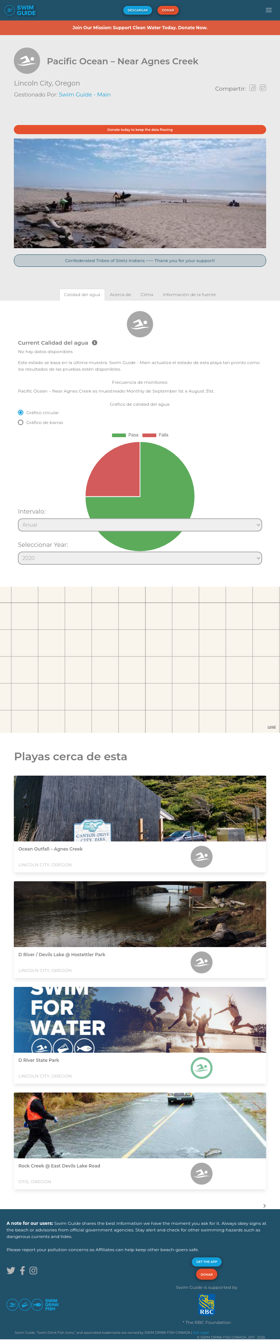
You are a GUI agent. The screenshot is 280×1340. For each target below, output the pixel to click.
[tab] (82, 294)
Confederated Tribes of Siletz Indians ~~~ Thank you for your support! (140, 260)
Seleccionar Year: (43, 544)
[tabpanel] (140, 434)
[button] (268, 10)
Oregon (67, 83)
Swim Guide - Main (85, 94)
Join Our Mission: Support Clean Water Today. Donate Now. (140, 27)
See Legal (201, 1332)
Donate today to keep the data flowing (140, 130)
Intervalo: (31, 511)
